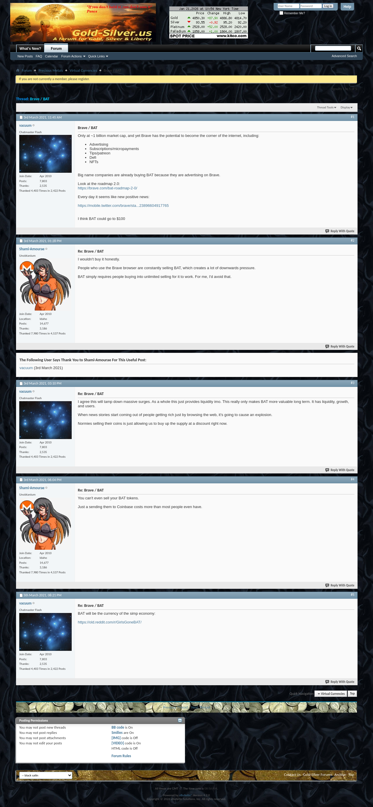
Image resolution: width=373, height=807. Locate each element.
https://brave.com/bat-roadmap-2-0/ (107, 188)
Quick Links (96, 56)
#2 (352, 240)
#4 (352, 479)
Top (352, 694)
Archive (340, 774)
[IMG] (116, 738)
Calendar (51, 56)
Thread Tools (325, 107)
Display (345, 107)
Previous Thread (175, 707)
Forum (56, 49)
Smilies (117, 732)
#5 (352, 595)
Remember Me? (292, 13)
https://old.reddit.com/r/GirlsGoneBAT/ (110, 622)
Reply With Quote (340, 231)
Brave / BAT (40, 98)
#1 (352, 117)
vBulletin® (185, 795)
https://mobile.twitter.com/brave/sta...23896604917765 (123, 205)
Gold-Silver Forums (317, 774)
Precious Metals (50, 70)
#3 (352, 383)
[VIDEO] (118, 743)
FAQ (39, 56)
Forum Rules (121, 756)
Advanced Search (344, 56)
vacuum (26, 368)
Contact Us (292, 774)
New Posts (25, 56)
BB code (118, 727)
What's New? (30, 49)
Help (347, 7)
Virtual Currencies (83, 70)
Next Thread (200, 707)
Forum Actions (71, 56)
